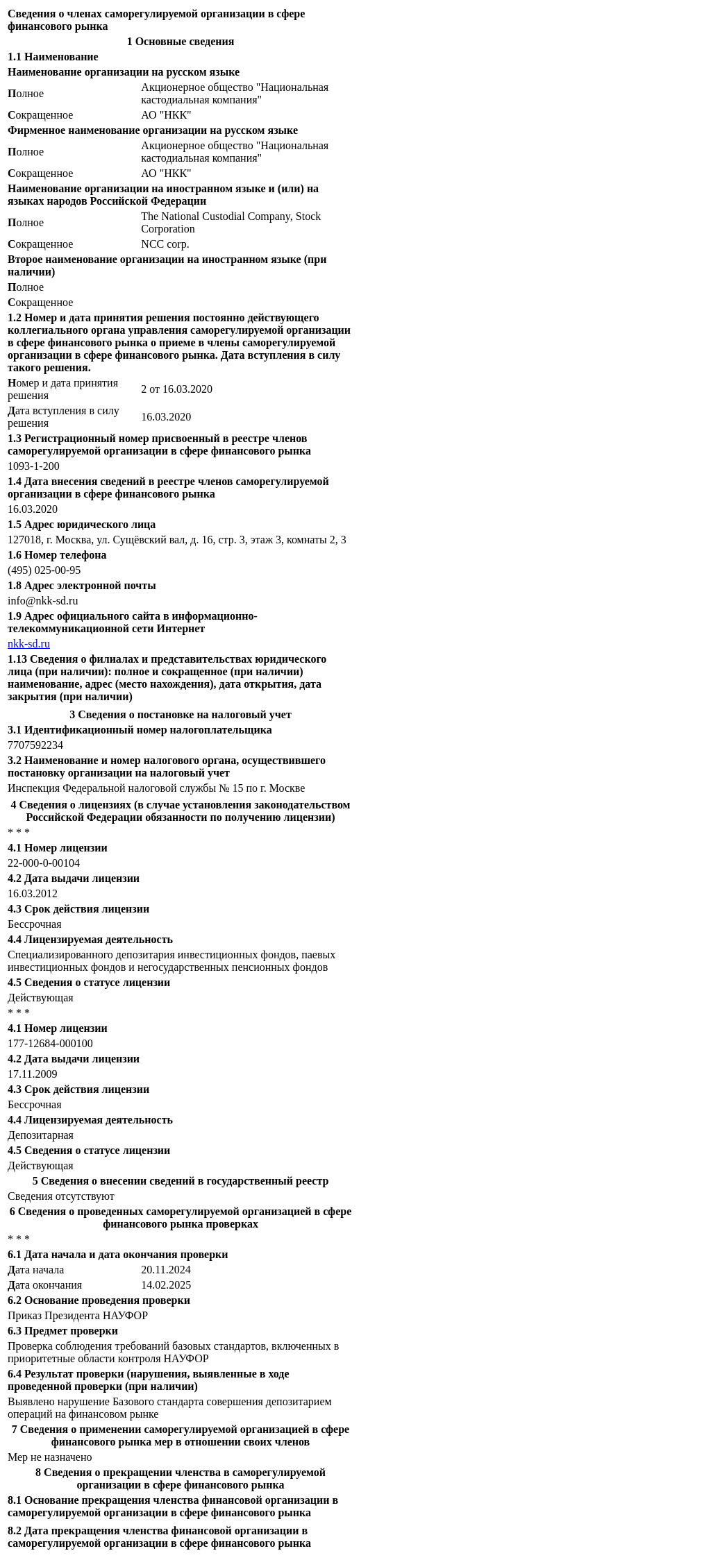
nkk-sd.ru (29, 644)
